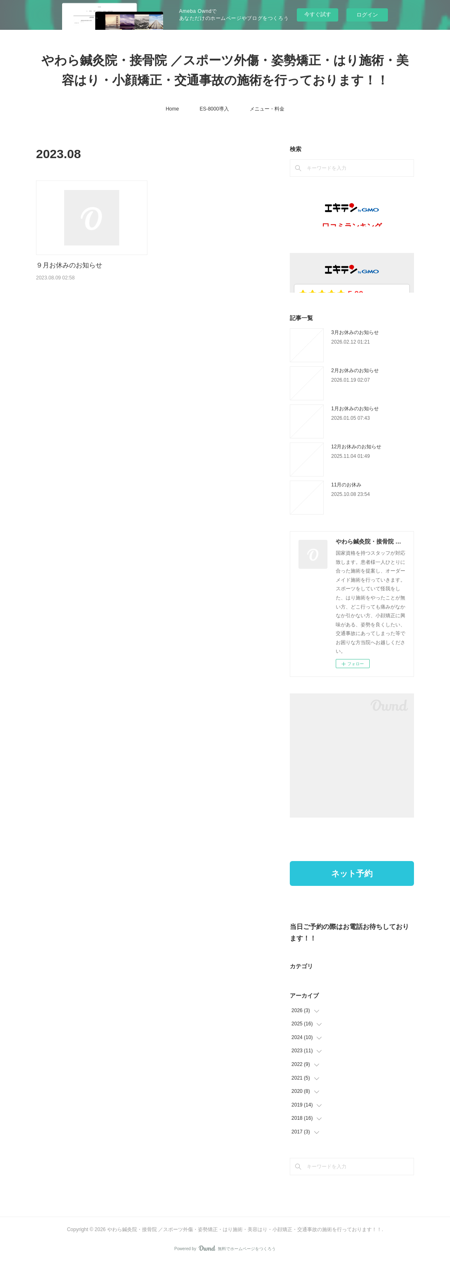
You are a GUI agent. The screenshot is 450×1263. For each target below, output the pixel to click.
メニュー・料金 (267, 109)
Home (172, 109)
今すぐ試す (317, 14)
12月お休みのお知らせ (356, 447)
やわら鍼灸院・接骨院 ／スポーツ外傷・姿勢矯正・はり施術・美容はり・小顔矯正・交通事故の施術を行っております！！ (224, 70)
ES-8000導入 (214, 109)
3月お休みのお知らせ (355, 332)
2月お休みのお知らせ (355, 370)
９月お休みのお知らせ (69, 265)
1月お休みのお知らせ (355, 408)
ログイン (367, 15)
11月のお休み (346, 485)
